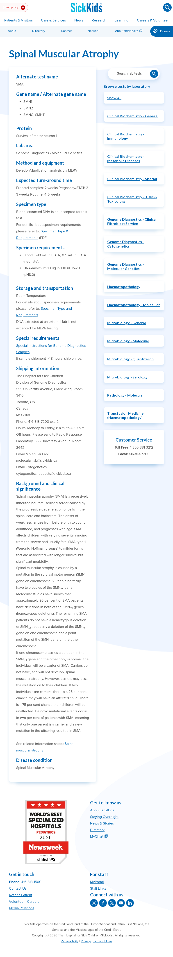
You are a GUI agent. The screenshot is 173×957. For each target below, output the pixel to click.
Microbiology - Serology (127, 377)
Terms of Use (102, 941)
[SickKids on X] (112, 903)
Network (93, 31)
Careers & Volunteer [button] (153, 20)
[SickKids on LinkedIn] (130, 903)
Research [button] (99, 20)
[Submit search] (167, 7)
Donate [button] (161, 31)
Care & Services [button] (53, 20)
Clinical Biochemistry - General (132, 116)
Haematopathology (123, 286)
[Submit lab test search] (154, 74)
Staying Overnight (104, 817)
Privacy (86, 941)
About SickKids (102, 810)
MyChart (96, 836)
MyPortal (97, 882)
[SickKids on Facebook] (103, 903)
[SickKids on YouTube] (121, 903)
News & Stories (102, 823)
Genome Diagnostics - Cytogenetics (125, 243)
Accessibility (69, 941)
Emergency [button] (14, 7)
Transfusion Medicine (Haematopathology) (125, 415)
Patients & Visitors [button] (18, 20)
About (12, 31)
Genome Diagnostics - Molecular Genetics (125, 266)
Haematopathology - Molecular (133, 304)
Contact (66, 31)
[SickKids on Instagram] (94, 903)
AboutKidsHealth (126, 31)
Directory (38, 31)
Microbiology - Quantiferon (130, 359)
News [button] (78, 20)
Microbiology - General (126, 323)
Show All (114, 98)
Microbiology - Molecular (128, 341)
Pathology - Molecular (125, 395)
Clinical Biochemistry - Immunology (125, 136)
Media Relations (21, 908)
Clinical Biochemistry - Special (132, 179)
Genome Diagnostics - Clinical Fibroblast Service (132, 221)
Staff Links (98, 888)
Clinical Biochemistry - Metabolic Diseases (125, 158)
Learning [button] (121, 20)
